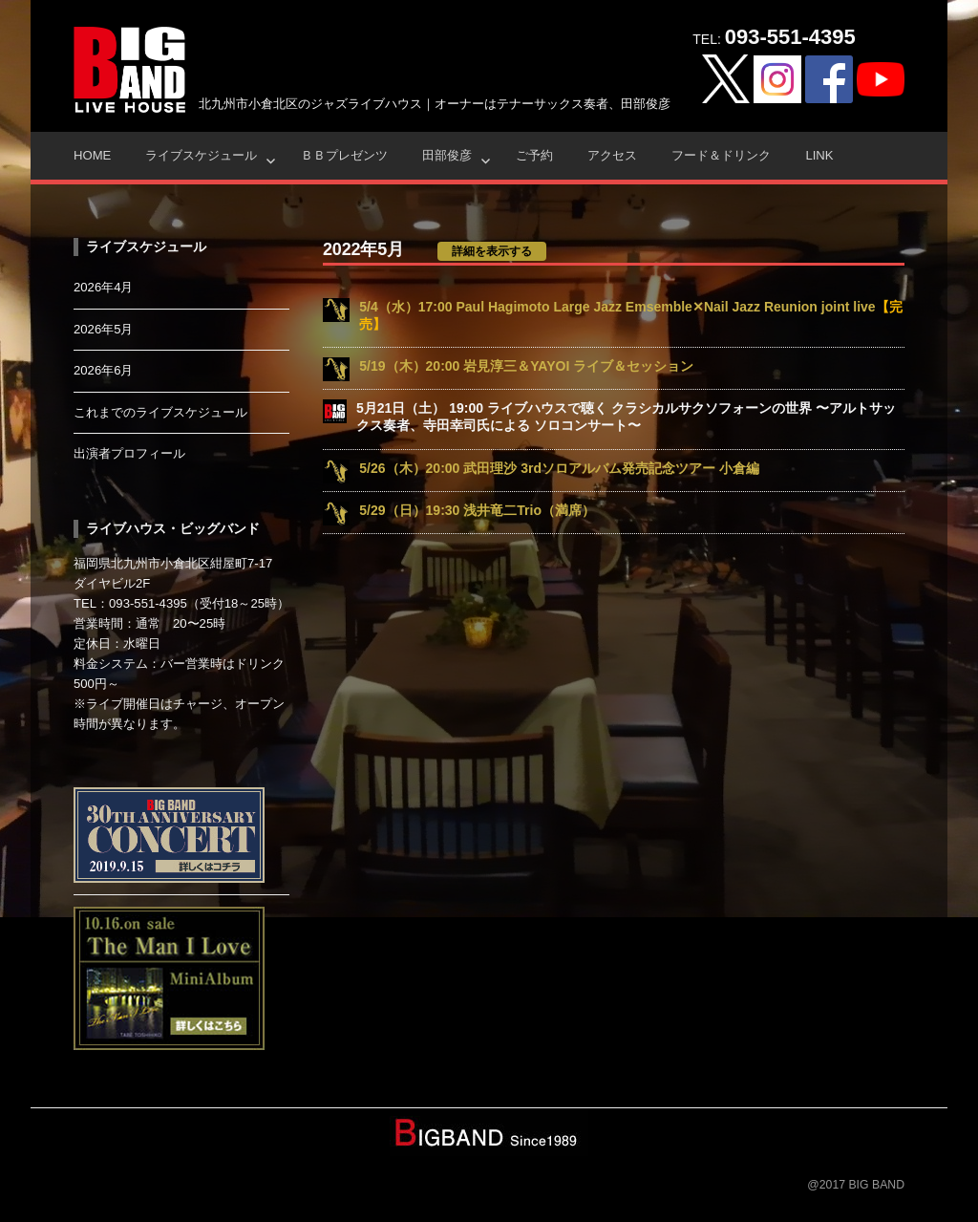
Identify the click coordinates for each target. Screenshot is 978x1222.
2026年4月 (104, 287)
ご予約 (534, 155)
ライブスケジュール (201, 155)
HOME (92, 155)
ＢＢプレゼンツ (344, 155)
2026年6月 (104, 370)
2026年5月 (104, 329)
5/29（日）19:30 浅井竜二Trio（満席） (477, 510)
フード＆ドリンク (721, 155)
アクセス (612, 155)
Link (819, 155)
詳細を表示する (492, 251)
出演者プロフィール (129, 453)
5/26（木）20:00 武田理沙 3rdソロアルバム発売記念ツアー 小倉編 (559, 468)
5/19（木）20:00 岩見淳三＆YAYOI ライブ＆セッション (526, 366)
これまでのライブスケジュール (160, 412)
